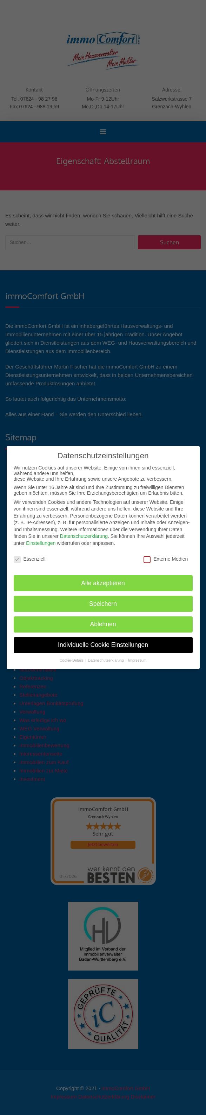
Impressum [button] (137, 660)
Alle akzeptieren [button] (103, 582)
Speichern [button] (103, 603)
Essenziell (30, 558)
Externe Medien (166, 558)
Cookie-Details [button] (72, 660)
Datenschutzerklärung (84, 536)
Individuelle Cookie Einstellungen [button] (103, 644)
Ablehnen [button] (103, 624)
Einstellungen (40, 543)
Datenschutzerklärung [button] (106, 660)
